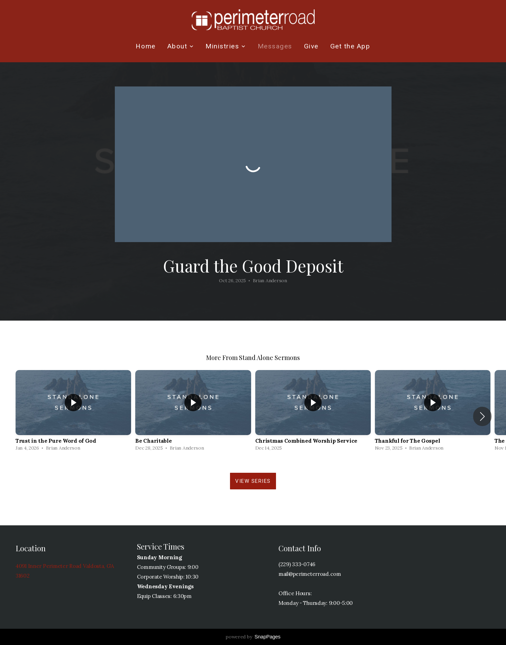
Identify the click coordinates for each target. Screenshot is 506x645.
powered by (253, 637)
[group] (73, 412)
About (180, 46)
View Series (253, 481)
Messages (275, 46)
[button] (482, 416)
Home (145, 46)
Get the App (350, 46)
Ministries (225, 46)
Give (311, 46)
